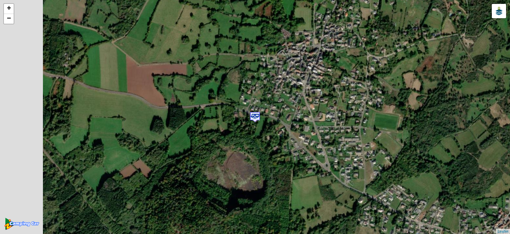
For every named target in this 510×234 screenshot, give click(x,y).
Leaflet (503, 231)
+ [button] (9, 9)
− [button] (9, 19)
